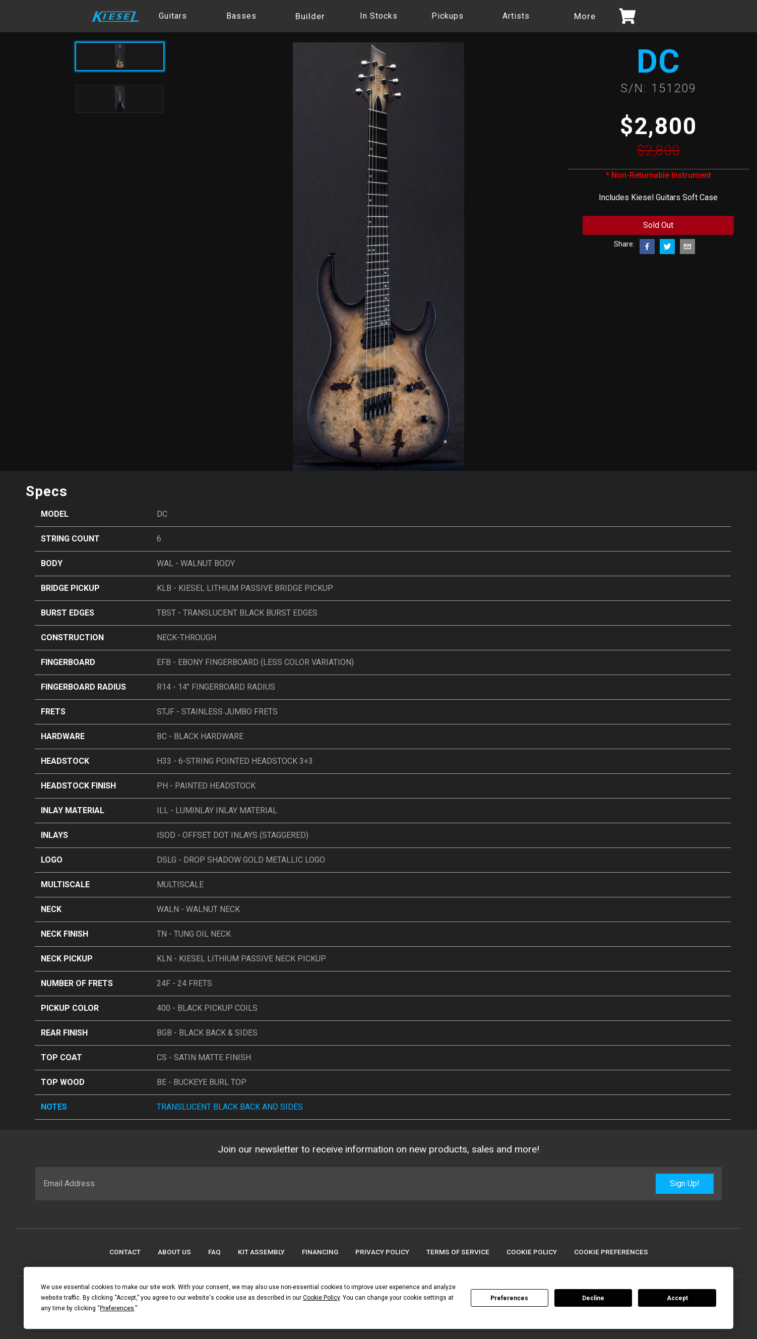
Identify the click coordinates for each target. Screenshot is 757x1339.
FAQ (214, 1252)
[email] (687, 246)
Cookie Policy (532, 1252)
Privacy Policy (382, 1252)
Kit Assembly (261, 1252)
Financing (320, 1252)
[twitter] (667, 246)
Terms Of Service (457, 1252)
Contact (125, 1252)
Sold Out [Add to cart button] (658, 225)
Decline (593, 1298)
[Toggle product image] (120, 99)
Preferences (509, 1298)
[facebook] (647, 246)
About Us (174, 1252)
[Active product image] (120, 56)
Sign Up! (685, 1183)
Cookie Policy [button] (321, 1297)
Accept (677, 1298)
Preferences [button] (117, 1308)
